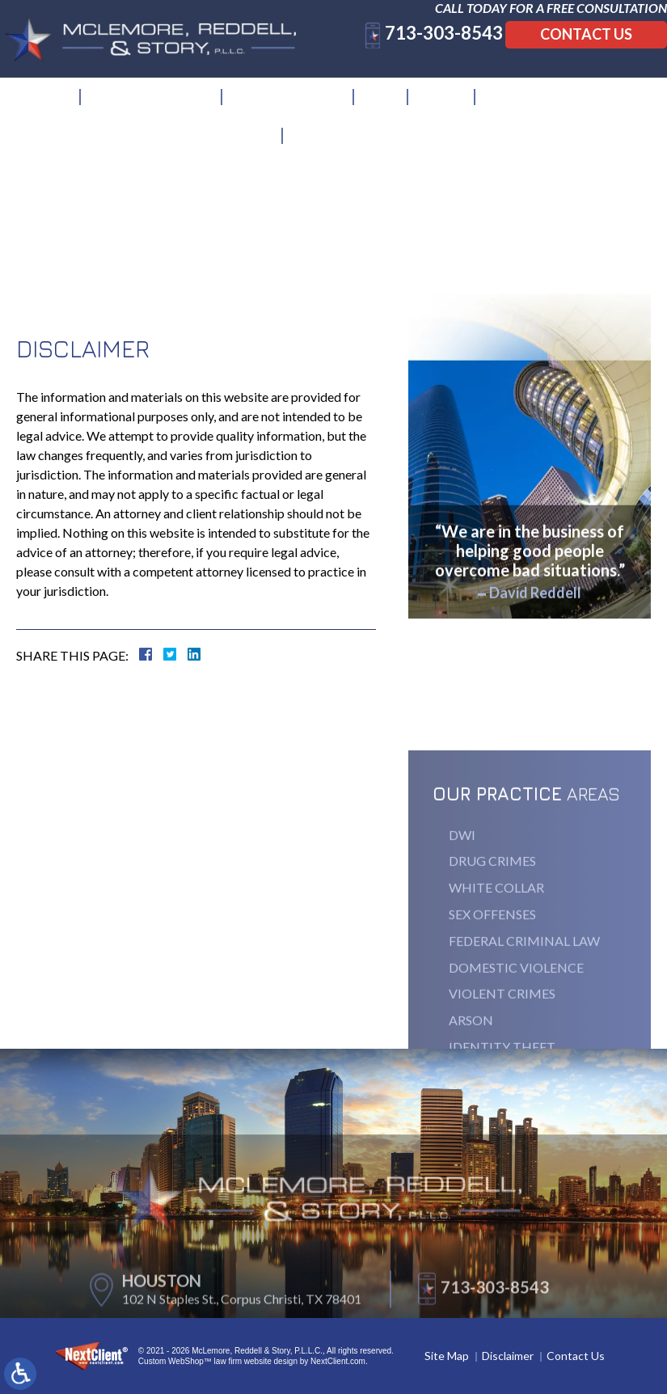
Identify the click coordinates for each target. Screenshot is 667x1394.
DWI (462, 903)
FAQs (382, 103)
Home (52, 103)
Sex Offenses (492, 983)
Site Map (446, 1355)
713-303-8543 (428, 49)
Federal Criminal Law (524, 1009)
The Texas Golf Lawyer (560, 103)
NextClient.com (337, 1361)
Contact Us (570, 50)
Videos (442, 103)
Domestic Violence (516, 1036)
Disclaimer (508, 1355)
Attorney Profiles (152, 103)
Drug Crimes (492, 930)
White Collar (496, 957)
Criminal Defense (289, 103)
